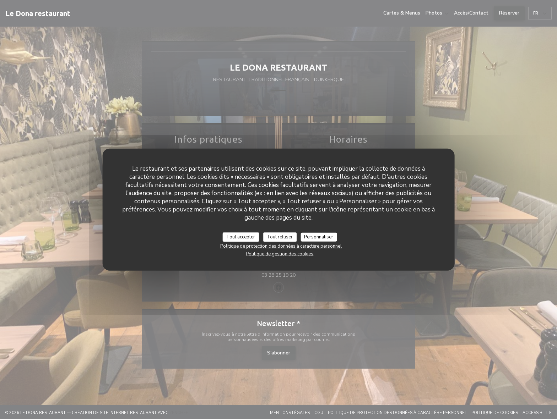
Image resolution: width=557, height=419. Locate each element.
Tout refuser (280, 236)
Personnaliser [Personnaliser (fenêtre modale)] (318, 236)
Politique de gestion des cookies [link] (279, 254)
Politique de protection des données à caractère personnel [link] (281, 246)
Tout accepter (240, 236)
